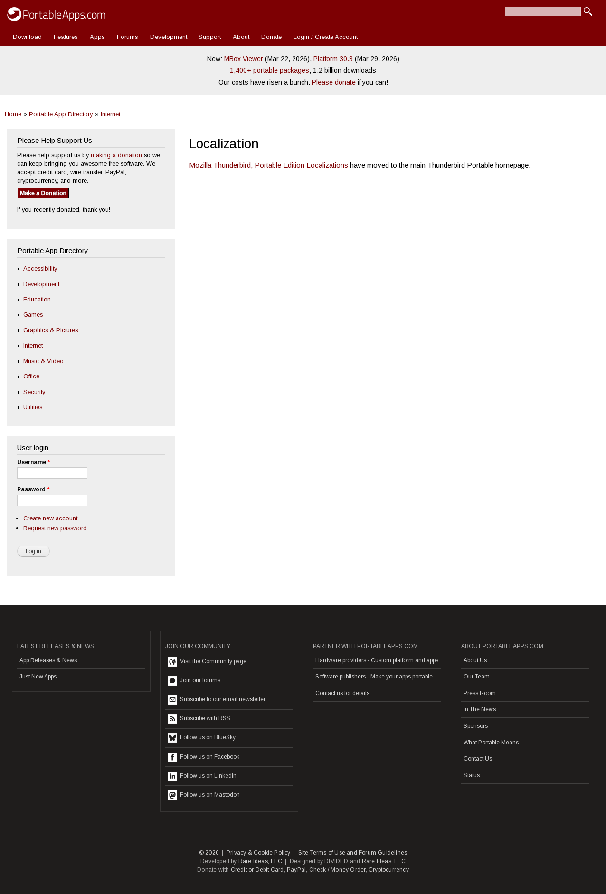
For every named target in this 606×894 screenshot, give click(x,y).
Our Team (477, 676)
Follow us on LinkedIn (202, 776)
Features (66, 36)
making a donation (116, 155)
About (241, 36)
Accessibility (40, 268)
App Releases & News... (50, 660)
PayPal (296, 869)
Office (31, 376)
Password (33, 489)
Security (34, 391)
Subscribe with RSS (199, 719)
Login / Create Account (326, 36)
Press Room (480, 693)
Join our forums (194, 681)
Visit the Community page (207, 662)
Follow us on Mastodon (204, 795)
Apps (97, 36)
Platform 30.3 (333, 59)
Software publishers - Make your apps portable (374, 676)
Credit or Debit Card (257, 869)
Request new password (55, 528)
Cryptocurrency (389, 869)
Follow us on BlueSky (202, 738)
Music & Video (43, 361)
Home (13, 114)
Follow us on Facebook (203, 757)
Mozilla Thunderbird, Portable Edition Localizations (268, 165)
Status (472, 775)
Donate (271, 36)
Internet (110, 114)
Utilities (32, 407)
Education (37, 299)
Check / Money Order (337, 869)
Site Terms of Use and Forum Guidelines (352, 852)
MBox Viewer (243, 59)
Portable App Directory (61, 114)
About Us (475, 660)
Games (33, 314)
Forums (127, 36)
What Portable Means (491, 742)
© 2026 (209, 852)
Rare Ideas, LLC (260, 861)
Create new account (50, 518)
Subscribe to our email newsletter (216, 700)
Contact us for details (342, 693)
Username (33, 462)
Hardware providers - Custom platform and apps (376, 660)
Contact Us (478, 758)
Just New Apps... (40, 676)
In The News (480, 709)
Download (27, 36)
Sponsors (476, 726)
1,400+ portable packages (269, 70)
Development (168, 36)
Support (210, 36)
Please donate (334, 82)
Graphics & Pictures (50, 330)
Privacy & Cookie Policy (259, 852)
